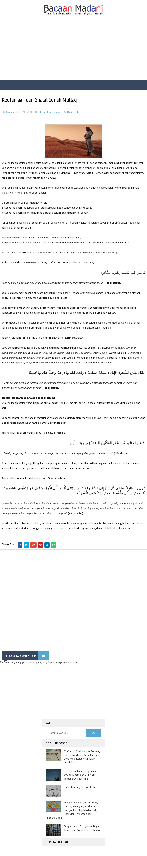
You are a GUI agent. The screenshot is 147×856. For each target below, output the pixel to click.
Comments (72, 111)
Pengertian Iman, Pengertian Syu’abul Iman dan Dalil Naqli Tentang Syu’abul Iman (80, 774)
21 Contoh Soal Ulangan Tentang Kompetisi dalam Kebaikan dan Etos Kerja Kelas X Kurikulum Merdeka (82, 756)
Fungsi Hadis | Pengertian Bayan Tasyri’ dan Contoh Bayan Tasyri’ (82, 827)
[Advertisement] (73, 51)
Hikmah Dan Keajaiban (49, 111)
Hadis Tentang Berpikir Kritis (80, 787)
